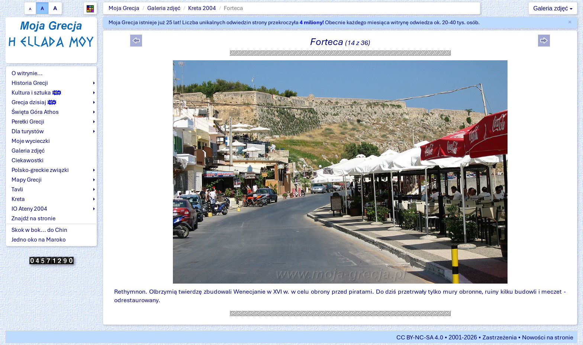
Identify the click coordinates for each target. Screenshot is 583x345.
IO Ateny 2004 (29, 209)
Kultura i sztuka (36, 92)
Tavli (17, 189)
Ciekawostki (28, 160)
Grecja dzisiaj (34, 102)
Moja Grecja (124, 8)
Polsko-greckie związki (40, 170)
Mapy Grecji (27, 179)
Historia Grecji (30, 83)
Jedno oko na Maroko (39, 239)
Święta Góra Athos (35, 112)
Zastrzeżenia (500, 337)
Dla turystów (28, 131)
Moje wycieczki (31, 141)
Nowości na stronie (547, 337)
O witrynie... (27, 73)
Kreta (18, 199)
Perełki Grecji (28, 121)
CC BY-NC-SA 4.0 (419, 337)
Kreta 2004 (202, 8)
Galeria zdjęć (163, 8)
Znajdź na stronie (33, 218)
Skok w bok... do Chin (39, 230)
